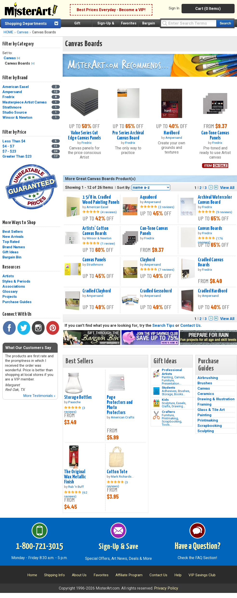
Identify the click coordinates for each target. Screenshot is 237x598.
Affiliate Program (128, 575)
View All (227, 187)
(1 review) (108, 243)
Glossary (10, 291)
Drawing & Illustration (216, 399)
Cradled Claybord (96, 291)
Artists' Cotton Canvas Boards (95, 231)
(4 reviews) (109, 212)
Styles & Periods (16, 281)
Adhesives (169, 391)
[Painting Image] (156, 373)
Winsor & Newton (17, 117)
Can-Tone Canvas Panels (215, 135)
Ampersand (12, 92)
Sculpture (168, 403)
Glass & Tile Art (211, 410)
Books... (179, 394)
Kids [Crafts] (165, 399)
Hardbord (171, 133)
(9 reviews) (224, 212)
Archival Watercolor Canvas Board (215, 200)
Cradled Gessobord (156, 291)
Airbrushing (207, 378)
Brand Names (13, 247)
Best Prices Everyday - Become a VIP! (111, 9)
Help (178, 575)
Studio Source (14, 112)
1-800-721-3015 (39, 546)
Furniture (168, 380)
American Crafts (122, 417)
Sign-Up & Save (118, 547)
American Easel (15, 87)
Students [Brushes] (168, 387)
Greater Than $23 (17, 156)
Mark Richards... (122, 476)
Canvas (22, 32)
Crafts (166, 406)
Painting (167, 377)
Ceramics (205, 394)
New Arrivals (13, 236)
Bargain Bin (11, 257)
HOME (8, 32)
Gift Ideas (10, 252)
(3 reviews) (74, 410)
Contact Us (190, 325)
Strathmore (11, 107)
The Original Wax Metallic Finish (75, 476)
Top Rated (11, 242)
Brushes (183, 391)
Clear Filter (18, 58)
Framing (204, 404)
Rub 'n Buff (76, 487)
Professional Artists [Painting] (172, 372)
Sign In (174, 8)
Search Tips (163, 325)
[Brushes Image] (156, 391)
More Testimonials (39, 396)
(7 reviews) (166, 269)
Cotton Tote (117, 471)
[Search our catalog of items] (225, 23)
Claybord (147, 259)
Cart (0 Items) (208, 8)
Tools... (167, 424)
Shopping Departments (26, 23)
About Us (79, 575)
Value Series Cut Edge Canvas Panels (84, 135)
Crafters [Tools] (168, 412)
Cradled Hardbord (212, 291)
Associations (13, 286)
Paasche (74, 402)
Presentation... (171, 383)
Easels (180, 403)
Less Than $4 (13, 141)
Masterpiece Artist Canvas (24, 102)
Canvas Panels (94, 259)
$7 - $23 (9, 151)
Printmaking (170, 418)
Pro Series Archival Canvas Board (128, 135)
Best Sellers (12, 231)
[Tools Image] (156, 415)
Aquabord (148, 197)
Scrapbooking (171, 421)
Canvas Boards (210, 228)
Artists (8, 276)
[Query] (188, 23)
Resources (11, 267)
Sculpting (205, 431)
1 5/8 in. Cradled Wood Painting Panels (101, 200)
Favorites (128, 23)
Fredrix (8, 97)
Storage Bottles (78, 397)
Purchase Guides (16, 302)
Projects (9, 296)
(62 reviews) (75, 494)
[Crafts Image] (156, 403)
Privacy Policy (166, 588)
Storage (167, 394)
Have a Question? (197, 546)
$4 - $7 (8, 146)
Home (32, 575)
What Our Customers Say (28, 347)
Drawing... (178, 406)
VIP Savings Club (202, 575)
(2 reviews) (166, 207)
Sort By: (124, 187)
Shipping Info (54, 575)
